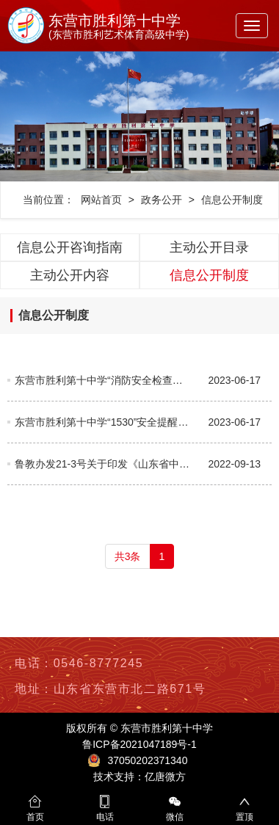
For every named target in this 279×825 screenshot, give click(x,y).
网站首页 (101, 200)
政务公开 (161, 200)
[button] (21, 116)
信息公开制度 (232, 200)
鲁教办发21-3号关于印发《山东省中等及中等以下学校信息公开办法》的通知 (103, 464)
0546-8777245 (98, 663)
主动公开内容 (69, 275)
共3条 (128, 556)
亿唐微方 (165, 776)
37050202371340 (147, 760)
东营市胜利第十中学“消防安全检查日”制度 (103, 380)
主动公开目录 (209, 247)
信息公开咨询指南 (70, 247)
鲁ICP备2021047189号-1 (139, 744)
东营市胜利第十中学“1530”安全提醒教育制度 (103, 422)
